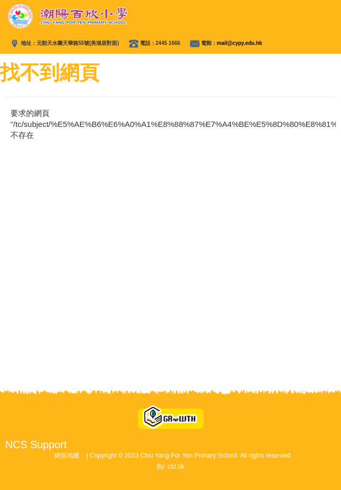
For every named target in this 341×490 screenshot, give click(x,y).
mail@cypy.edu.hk (239, 43)
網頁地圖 (67, 455)
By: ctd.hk (170, 466)
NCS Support (36, 444)
